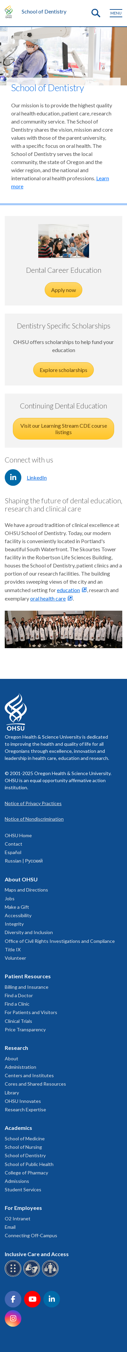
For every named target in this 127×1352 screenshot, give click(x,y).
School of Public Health (29, 1164)
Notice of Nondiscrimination (34, 819)
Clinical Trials (18, 1021)
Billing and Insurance (26, 987)
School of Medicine (25, 1138)
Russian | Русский (24, 861)
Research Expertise (25, 1109)
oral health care (48, 598)
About (11, 1058)
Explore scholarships (63, 370)
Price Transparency (25, 1029)
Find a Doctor (19, 995)
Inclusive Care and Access (37, 1254)
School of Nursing (23, 1147)
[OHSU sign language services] (32, 1275)
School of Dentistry (44, 11)
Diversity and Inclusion (29, 932)
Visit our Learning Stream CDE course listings (63, 428)
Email (10, 1227)
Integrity (14, 924)
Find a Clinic (17, 1004)
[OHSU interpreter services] (51, 1275)
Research (16, 1047)
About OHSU (21, 879)
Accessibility (18, 915)
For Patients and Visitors (31, 1012)
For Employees (23, 1207)
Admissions (17, 1181)
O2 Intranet (17, 1218)
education (68, 590)
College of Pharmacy (26, 1172)
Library (12, 1092)
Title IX (13, 949)
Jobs (10, 898)
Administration (20, 1067)
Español (13, 852)
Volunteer (15, 958)
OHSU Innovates (23, 1101)
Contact (13, 844)
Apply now (63, 290)
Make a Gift (17, 907)
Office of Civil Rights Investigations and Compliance (60, 941)
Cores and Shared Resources (35, 1084)
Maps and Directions (26, 890)
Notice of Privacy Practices (33, 803)
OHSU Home (18, 835)
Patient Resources (28, 976)
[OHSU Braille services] (14, 1275)
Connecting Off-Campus (31, 1235)
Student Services (23, 1189)
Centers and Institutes (29, 1075)
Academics (18, 1127)
